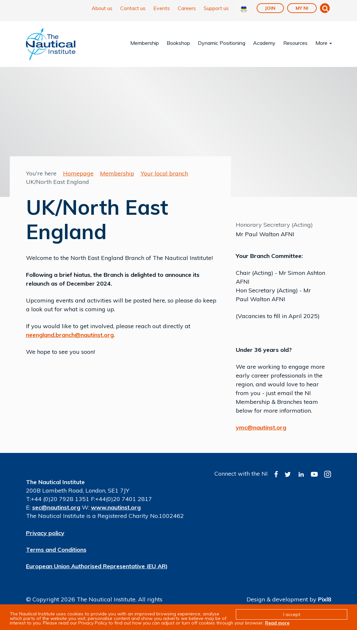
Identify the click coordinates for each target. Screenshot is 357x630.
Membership (144, 43)
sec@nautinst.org (56, 507)
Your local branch (164, 173)
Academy (264, 43)
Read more (277, 623)
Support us (216, 8)
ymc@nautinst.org (261, 427)
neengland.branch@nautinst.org (70, 335)
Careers (187, 8)
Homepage (78, 173)
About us (102, 8)
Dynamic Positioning (221, 43)
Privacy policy (45, 533)
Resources (295, 43)
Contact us (133, 8)
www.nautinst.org (116, 507)
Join (270, 8)
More (323, 43)
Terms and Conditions (56, 549)
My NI (302, 8)
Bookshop (178, 43)
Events (161, 8)
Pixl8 (324, 599)
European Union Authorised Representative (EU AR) (97, 566)
